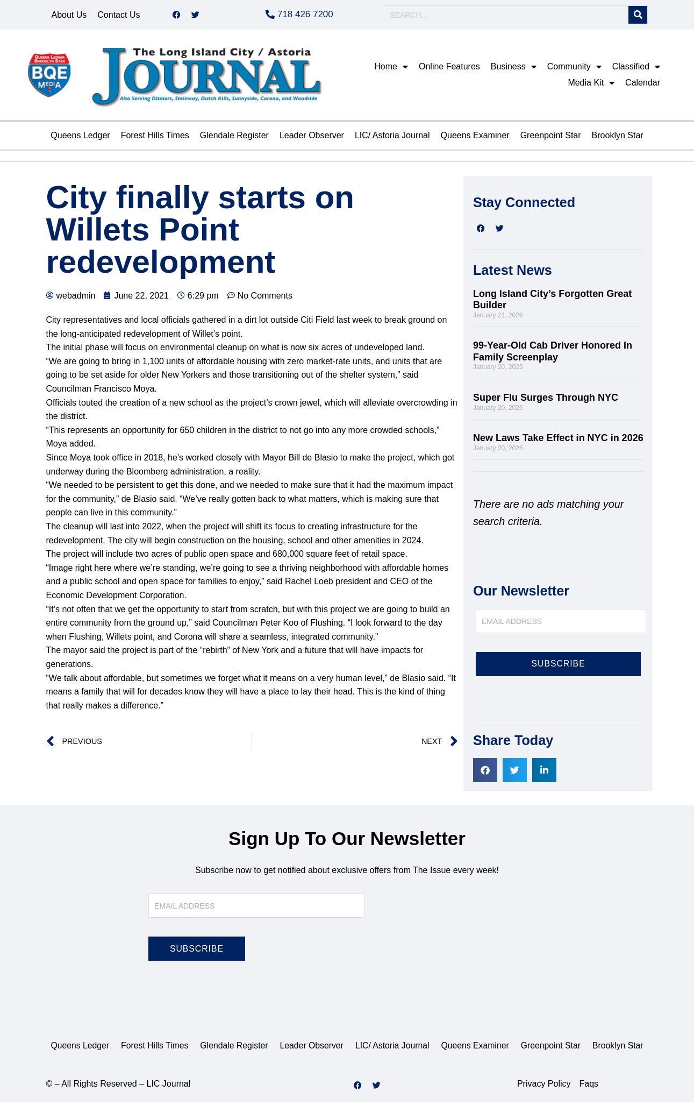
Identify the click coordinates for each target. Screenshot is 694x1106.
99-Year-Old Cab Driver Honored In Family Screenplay (552, 355)
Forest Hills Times (155, 139)
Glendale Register (234, 139)
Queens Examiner (475, 139)
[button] (485, 774)
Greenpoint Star (550, 139)
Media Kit (591, 87)
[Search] (637, 17)
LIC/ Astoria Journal (392, 139)
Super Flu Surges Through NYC (547, 401)
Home (391, 70)
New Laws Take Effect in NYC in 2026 (558, 441)
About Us (69, 16)
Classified (636, 70)
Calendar (642, 86)
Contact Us (118, 16)
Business (513, 70)
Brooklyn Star (617, 139)
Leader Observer (312, 139)
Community (574, 70)
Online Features (449, 70)
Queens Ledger (80, 139)
